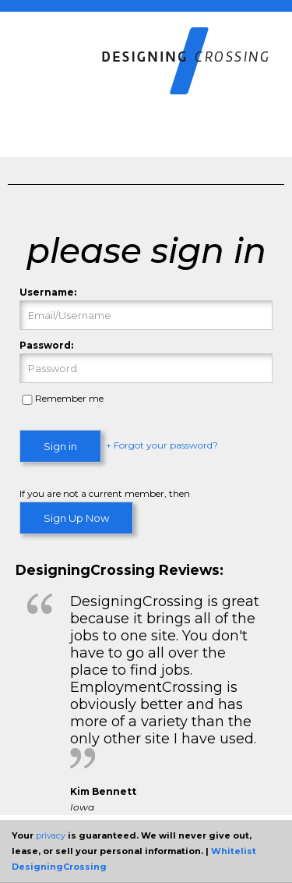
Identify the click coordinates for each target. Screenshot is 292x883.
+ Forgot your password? (162, 446)
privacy (50, 835)
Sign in (60, 446)
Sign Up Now (76, 518)
